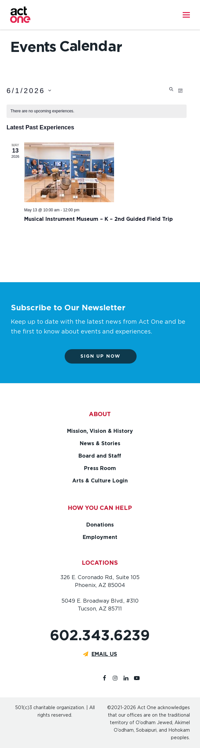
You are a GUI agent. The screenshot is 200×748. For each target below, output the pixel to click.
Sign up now (104, 356)
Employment (100, 537)
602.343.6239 (100, 635)
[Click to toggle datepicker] (29, 90)
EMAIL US (104, 654)
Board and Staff (99, 456)
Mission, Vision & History (100, 431)
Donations (100, 525)
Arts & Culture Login (100, 481)
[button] (186, 15)
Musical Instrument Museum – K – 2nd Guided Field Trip (98, 219)
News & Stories (100, 443)
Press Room (100, 468)
